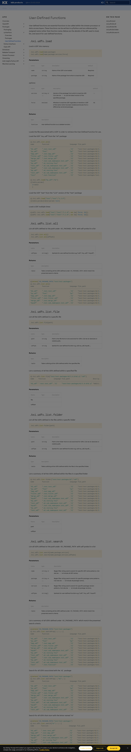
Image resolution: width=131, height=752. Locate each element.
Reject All (99, 748)
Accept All (113, 748)
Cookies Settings (85, 748)
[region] (65, 748)
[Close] (127, 748)
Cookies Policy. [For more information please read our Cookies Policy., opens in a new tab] (44, 750)
